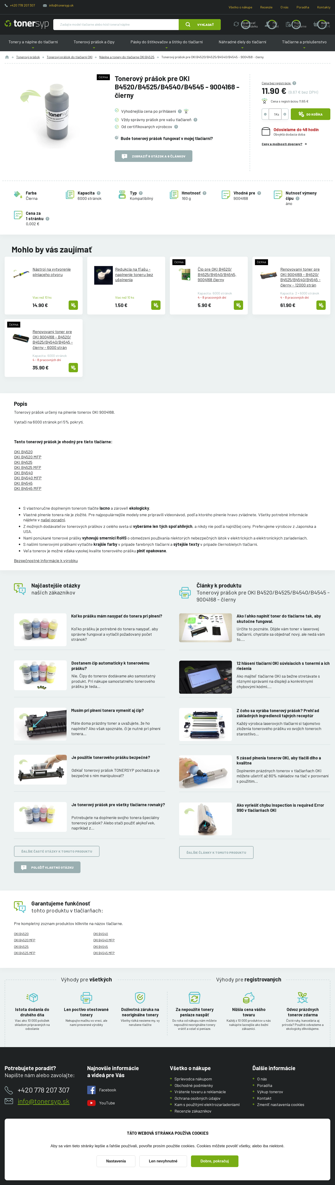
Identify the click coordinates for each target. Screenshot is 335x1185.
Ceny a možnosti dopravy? (282, 144)
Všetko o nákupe (240, 7)
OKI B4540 (23, 472)
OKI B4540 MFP (28, 477)
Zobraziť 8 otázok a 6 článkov (153, 156)
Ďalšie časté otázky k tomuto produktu (56, 851)
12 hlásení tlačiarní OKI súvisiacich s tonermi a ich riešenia (283, 665)
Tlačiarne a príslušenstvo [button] (304, 45)
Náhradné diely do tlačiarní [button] (242, 45)
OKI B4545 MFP (27, 488)
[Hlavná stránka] (27, 24)
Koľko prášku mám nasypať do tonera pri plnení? (116, 615)
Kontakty (323, 7)
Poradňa (303, 7)
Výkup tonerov (270, 1091)
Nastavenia (116, 1161)
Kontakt (264, 1097)
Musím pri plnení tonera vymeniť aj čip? (107, 710)
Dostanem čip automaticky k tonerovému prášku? (110, 665)
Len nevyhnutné (163, 1161)
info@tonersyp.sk (61, 5)
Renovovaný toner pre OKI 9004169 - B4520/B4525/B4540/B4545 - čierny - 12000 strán (300, 276)
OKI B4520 (23, 451)
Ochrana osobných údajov (197, 1097)
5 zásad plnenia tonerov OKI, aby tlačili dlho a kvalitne (279, 760)
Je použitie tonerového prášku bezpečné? (110, 757)
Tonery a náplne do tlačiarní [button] (33, 45)
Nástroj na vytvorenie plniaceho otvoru (52, 271)
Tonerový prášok (28, 57)
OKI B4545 (23, 483)
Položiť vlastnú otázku (47, 868)
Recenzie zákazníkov (192, 1110)
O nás (284, 7)
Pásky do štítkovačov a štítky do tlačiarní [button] (167, 45)
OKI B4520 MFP (27, 456)
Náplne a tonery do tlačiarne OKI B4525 (126, 57)
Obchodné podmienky (193, 1085)
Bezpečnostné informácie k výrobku (46, 560)
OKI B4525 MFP (27, 467)
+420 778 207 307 (22, 5)
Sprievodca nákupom (193, 1078)
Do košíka (310, 114)
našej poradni (53, 519)
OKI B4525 (23, 462)
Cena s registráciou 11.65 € (289, 101)
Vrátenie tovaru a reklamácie (200, 1091)
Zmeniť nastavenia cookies (280, 1104)
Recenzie (266, 7)
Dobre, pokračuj (215, 1161)
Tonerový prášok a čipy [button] (94, 45)
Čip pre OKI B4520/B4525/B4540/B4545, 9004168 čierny (217, 274)
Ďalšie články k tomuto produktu (216, 852)
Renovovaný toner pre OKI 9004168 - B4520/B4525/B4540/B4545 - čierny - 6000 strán (53, 339)
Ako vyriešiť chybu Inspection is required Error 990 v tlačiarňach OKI (280, 807)
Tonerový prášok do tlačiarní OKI (69, 57)
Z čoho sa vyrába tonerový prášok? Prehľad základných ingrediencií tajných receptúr (278, 713)
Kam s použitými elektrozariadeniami (207, 1104)
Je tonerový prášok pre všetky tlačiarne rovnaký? (118, 804)
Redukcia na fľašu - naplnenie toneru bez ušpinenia (134, 274)
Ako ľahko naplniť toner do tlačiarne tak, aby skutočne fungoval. (279, 618)
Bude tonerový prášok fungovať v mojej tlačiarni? (167, 138)
